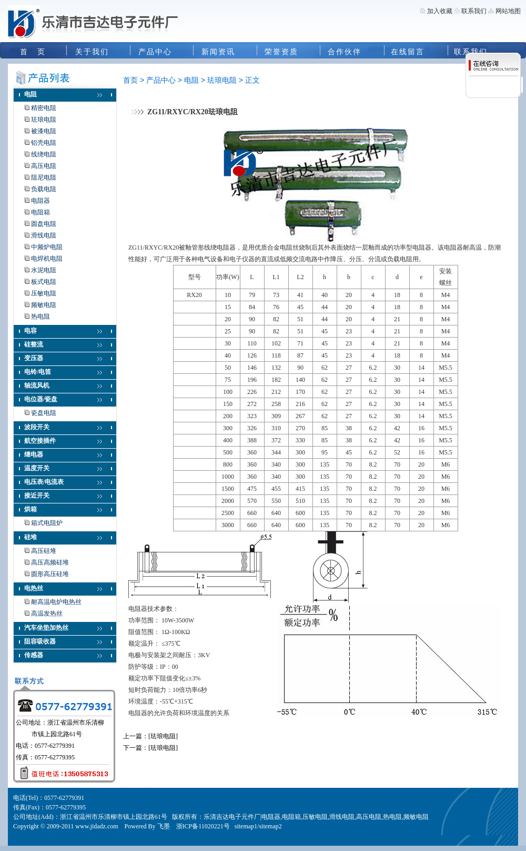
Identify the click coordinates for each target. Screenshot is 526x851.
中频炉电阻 (47, 247)
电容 (30, 330)
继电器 (33, 454)
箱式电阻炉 (47, 523)
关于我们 (92, 52)
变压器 (33, 358)
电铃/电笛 (37, 371)
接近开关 (36, 495)
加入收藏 (439, 11)
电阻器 (40, 200)
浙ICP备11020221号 (203, 826)
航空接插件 (40, 440)
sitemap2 (270, 826)
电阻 (30, 94)
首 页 (33, 52)
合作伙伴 (344, 52)
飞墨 (163, 826)
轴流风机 (36, 385)
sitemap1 (246, 826)
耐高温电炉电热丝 (56, 602)
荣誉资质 (281, 52)
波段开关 (36, 427)
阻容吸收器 (40, 641)
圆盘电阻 (43, 223)
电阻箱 (40, 212)
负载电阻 (43, 189)
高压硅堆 (43, 551)
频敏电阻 (43, 305)
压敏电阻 (43, 293)
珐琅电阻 (43, 119)
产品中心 (155, 52)
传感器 (33, 655)
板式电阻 (43, 281)
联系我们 (473, 11)
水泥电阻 (43, 270)
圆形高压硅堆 (50, 574)
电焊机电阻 (47, 258)
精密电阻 (43, 108)
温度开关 (36, 468)
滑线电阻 (43, 235)
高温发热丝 (47, 613)
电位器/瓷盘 (40, 399)
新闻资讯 (218, 52)
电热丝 (33, 588)
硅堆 (30, 537)
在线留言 (407, 52)
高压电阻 (43, 166)
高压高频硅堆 (50, 562)
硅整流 (33, 344)
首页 (130, 80)
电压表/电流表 (44, 482)
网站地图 (508, 11)
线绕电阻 (43, 154)
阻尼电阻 (43, 177)
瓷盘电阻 (43, 413)
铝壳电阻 (43, 142)
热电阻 (40, 316)
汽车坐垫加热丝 (46, 627)
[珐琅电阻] (163, 736)
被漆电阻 (43, 131)
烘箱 (30, 509)
